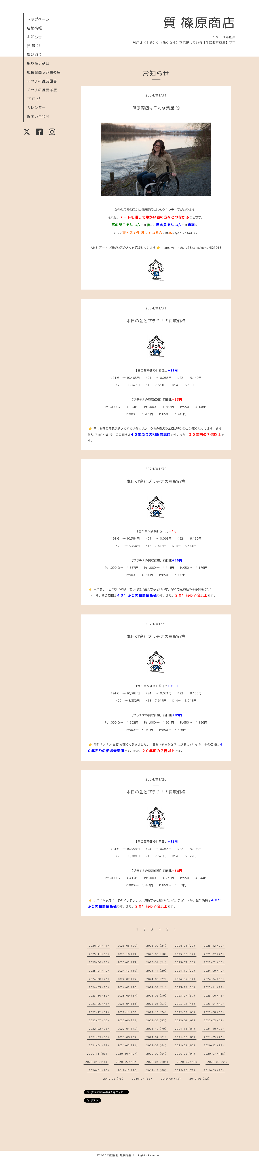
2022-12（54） (99, 1012)
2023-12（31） (185, 987)
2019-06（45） (171, 1078)
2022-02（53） (99, 1029)
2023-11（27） (214, 987)
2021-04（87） (99, 1045)
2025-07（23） (214, 954)
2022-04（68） (185, 1020)
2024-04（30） (214, 979)
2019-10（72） (185, 1070)
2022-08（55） (214, 1012)
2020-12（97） (214, 1045)
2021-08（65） (128, 1037)
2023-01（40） (214, 1004)
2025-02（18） (214, 962)
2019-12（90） (128, 1070)
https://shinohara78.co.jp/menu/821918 (191, 248)
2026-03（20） (128, 946)
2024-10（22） (185, 970)
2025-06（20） (99, 962)
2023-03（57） (157, 1004)
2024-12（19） (128, 970)
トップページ (38, 19)
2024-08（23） (99, 979)
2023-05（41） (99, 1004)
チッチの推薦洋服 (42, 89)
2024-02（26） (128, 987)
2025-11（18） (99, 954)
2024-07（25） (128, 979)
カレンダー (36, 107)
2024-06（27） (157, 979)
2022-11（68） (128, 1012)
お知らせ (34, 36)
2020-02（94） (218, 1062)
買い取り (34, 54)
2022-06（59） (128, 1020)
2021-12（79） (157, 1029)
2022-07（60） (99, 1020)
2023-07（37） (185, 995)
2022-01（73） (128, 1029)
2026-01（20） (185, 946)
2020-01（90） (99, 1070)
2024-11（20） (157, 970)
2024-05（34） (185, 979)
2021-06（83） (185, 1037)
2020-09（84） (157, 1054)
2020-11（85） (98, 1054)
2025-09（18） (157, 954)
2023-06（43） (214, 995)
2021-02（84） (157, 1045)
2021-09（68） (99, 1037)
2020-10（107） (127, 1054)
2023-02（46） (185, 1004)
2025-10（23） (128, 954)
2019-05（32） (200, 1078)
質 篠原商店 (199, 22)
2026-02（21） (157, 946)
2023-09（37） (128, 995)
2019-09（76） (214, 1070)
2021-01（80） (185, 1045)
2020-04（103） (157, 1062)
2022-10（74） (157, 1012)
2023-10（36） (99, 995)
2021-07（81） (157, 1037)
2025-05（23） (128, 962)
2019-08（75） (114, 1078)
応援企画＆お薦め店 (44, 72)
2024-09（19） (214, 970)
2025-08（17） (185, 954)
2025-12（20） (214, 946)
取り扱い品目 (38, 63)
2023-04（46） (128, 1004)
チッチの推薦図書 (42, 81)
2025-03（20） (185, 962)
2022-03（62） (214, 1020)
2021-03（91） (128, 1045)
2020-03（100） (188, 1062)
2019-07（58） (142, 1078)
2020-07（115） (215, 1054)
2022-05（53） (157, 1020)
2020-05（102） (127, 1062)
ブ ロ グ (33, 98)
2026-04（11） (99, 946)
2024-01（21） (157, 987)
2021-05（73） (214, 1037)
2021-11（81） (185, 1029)
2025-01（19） (99, 970)
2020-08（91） (185, 1054)
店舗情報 (34, 28)
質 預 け (33, 45)
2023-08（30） (157, 995)
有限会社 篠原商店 (119, 1155)
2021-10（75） (214, 1029)
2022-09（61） (185, 1012)
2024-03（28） (99, 987)
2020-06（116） (97, 1062)
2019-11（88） (157, 1070)
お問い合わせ (38, 116)
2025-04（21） (157, 962)
